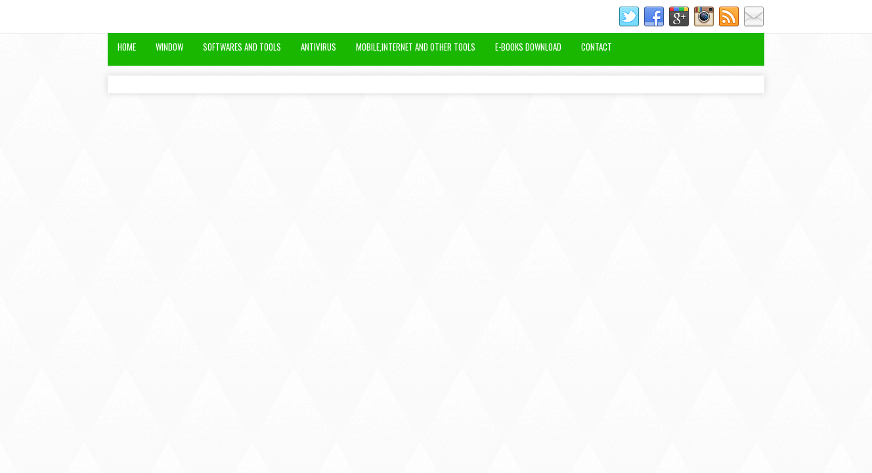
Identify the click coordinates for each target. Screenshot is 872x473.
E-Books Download (528, 46)
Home (127, 46)
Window (169, 46)
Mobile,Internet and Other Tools (415, 46)
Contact (596, 46)
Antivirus (318, 46)
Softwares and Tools (242, 46)
